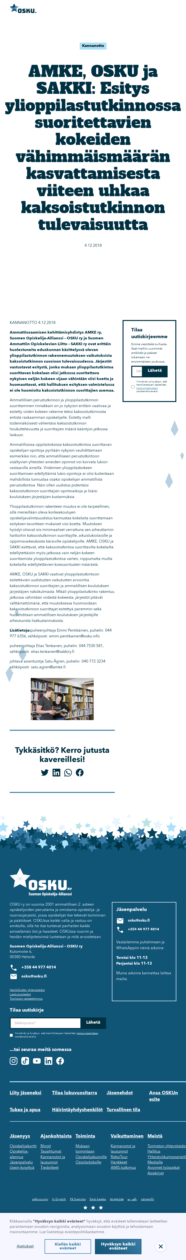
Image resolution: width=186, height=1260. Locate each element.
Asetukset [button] (25, 1246)
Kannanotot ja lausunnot (52, 1159)
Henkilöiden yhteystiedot (27, 990)
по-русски (117, 1199)
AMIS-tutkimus (123, 1168)
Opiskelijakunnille (91, 1157)
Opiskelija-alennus (19, 1154)
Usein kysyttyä (22, 1168)
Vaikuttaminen (127, 1136)
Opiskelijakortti (23, 1146)
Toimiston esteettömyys (26, 998)
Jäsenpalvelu (21, 1162)
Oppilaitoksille (88, 1162)
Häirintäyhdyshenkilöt (77, 1110)
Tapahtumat (50, 1152)
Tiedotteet (49, 1168)
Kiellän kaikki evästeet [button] (68, 1246)
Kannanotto (93, 46)
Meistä (155, 1136)
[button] (161, 1246)
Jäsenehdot (120, 1093)
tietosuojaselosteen (147, 388)
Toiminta (85, 1136)
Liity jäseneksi (25, 1093)
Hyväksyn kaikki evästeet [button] (118, 1246)
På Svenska (78, 1199)
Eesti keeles (98, 1199)
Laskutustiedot (20, 994)
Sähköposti (9, 1017)
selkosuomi (40, 1199)
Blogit (45, 1146)
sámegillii (147, 1199)
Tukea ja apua (25, 1110)
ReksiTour (119, 1157)
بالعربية (132, 1199)
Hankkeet (119, 1162)
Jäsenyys (20, 1136)
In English (59, 1199)
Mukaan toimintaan (85, 1149)
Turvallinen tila (123, 1110)
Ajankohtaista (56, 1136)
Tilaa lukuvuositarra (74, 1093)
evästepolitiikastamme (84, 1232)
